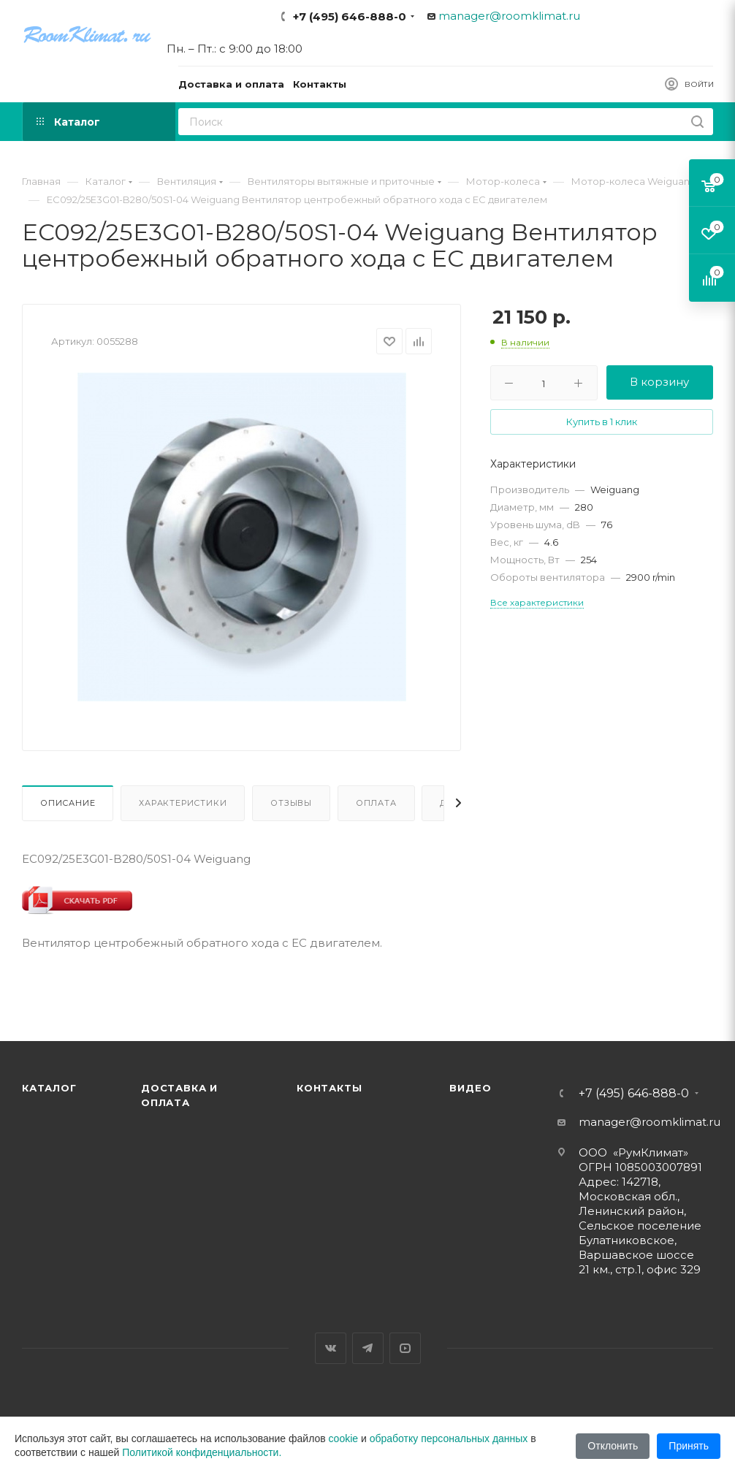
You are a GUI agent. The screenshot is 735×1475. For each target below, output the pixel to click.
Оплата (376, 803)
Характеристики (182, 803)
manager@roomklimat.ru (509, 16)
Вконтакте (330, 1348)
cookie (343, 1438)
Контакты (329, 1088)
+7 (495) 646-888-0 (349, 16)
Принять (689, 1446)
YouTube (405, 1348)
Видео (470, 1088)
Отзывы (291, 803)
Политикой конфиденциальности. (201, 1452)
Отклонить (612, 1446)
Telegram (368, 1348)
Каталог (49, 1088)
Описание (67, 803)
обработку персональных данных (449, 1438)
